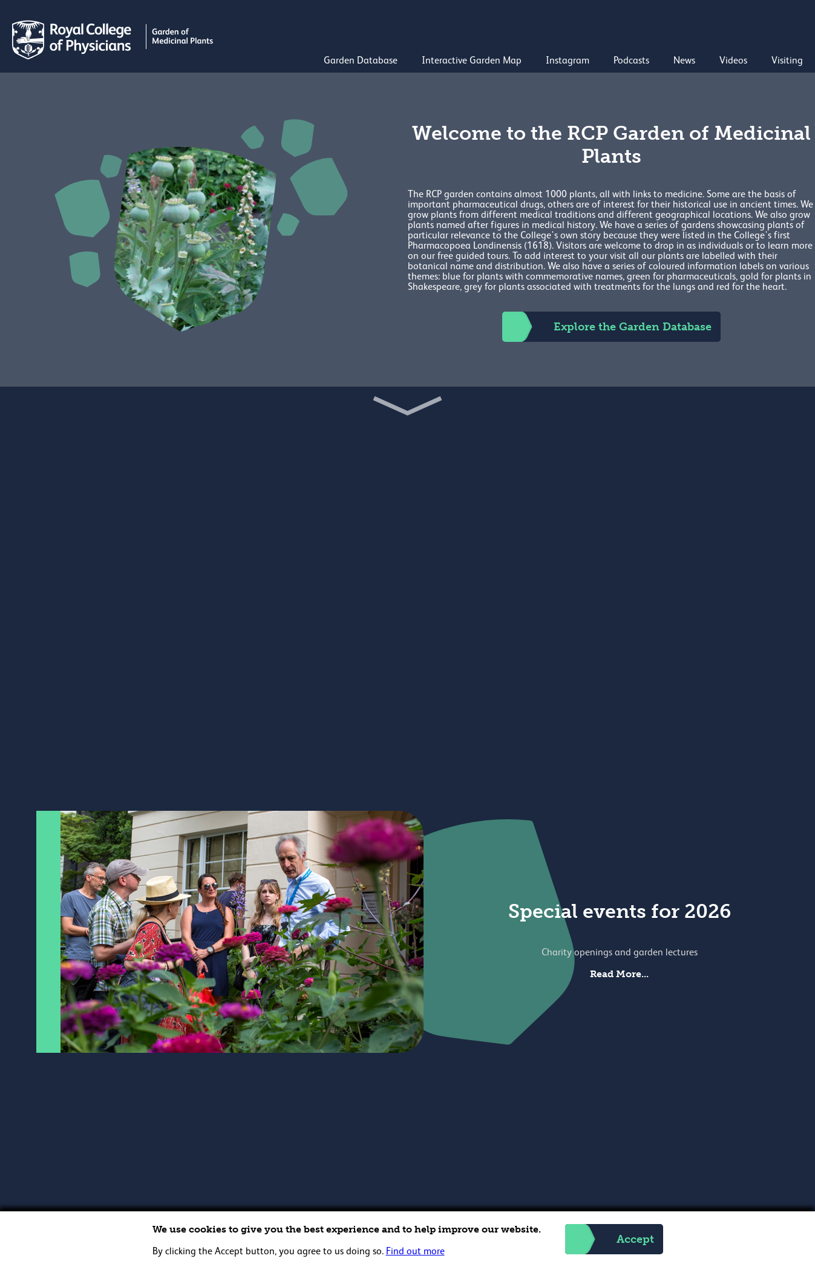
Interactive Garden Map (472, 61)
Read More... (619, 974)
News (684, 61)
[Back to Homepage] (114, 57)
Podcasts (631, 61)
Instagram (567, 61)
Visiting (787, 61)
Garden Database (361, 61)
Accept (609, 1239)
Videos (733, 61)
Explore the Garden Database (607, 327)
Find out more (415, 1252)
